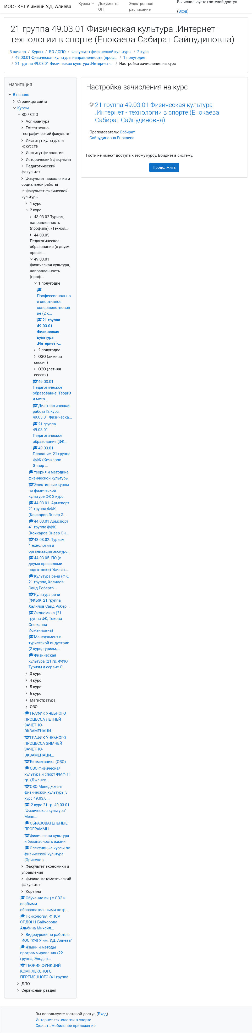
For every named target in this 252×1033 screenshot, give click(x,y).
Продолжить (164, 167)
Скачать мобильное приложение (66, 1025)
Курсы (37, 51)
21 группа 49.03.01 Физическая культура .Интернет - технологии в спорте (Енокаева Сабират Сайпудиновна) (157, 112)
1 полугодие (134, 57)
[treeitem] (40, 95)
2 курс (143, 51)
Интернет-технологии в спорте (63, 1020)
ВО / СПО (57, 51)
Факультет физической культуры (102, 51)
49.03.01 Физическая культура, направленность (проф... (66, 57)
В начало (17, 51)
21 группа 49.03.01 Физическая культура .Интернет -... (64, 63)
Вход (182, 11)
